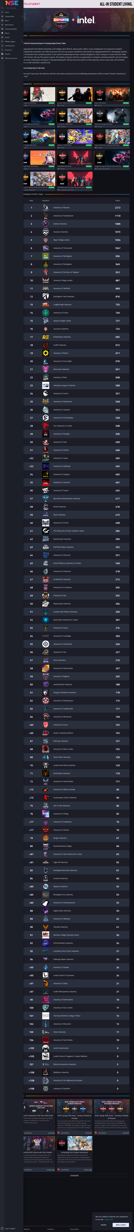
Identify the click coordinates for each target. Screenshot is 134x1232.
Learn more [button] (109, 1219)
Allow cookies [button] (121, 1225)
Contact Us (56, 1229)
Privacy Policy (78, 1229)
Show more (79, 1221)
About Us (34, 1229)
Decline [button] (103, 1225)
